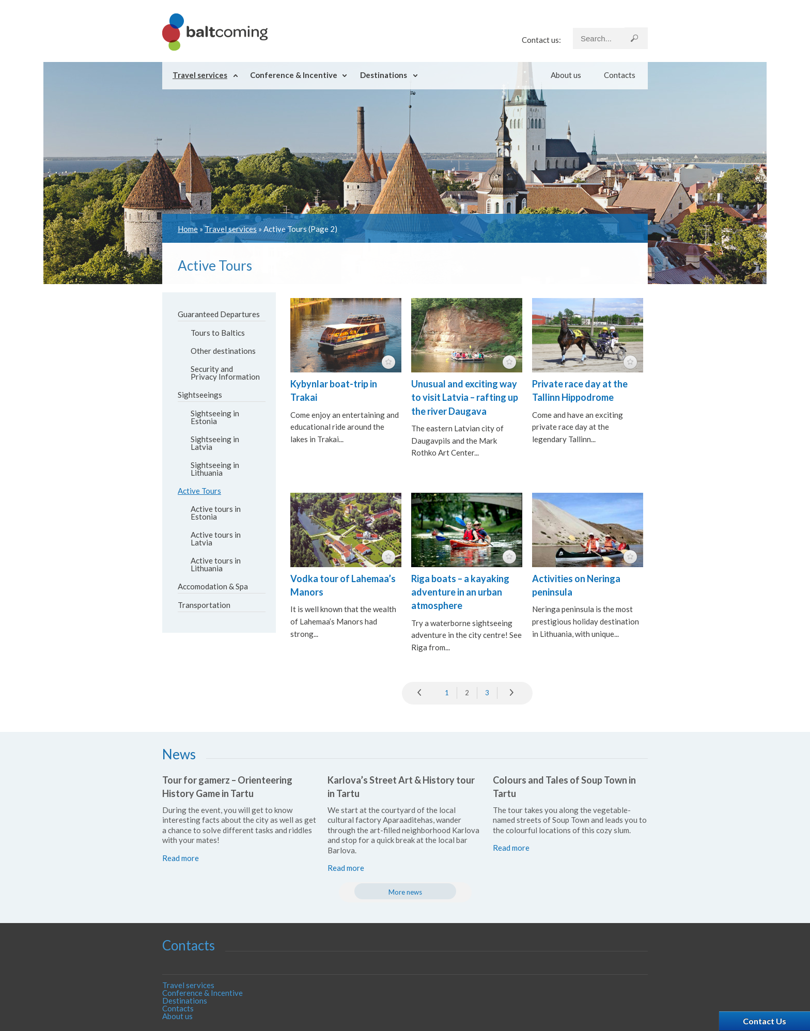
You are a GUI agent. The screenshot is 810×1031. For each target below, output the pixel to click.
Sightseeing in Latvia (215, 442)
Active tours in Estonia (216, 512)
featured (388, 362)
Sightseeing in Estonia (215, 417)
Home (188, 228)
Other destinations (223, 350)
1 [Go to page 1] (447, 693)
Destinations (383, 75)
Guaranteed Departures (219, 314)
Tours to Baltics (218, 332)
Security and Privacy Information (225, 372)
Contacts (619, 75)
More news (405, 892)
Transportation (204, 605)
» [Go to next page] (512, 693)
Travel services (200, 75)
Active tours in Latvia (216, 538)
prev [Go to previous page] (422, 693)
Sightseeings (200, 394)
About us (566, 75)
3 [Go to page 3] (487, 693)
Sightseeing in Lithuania (215, 468)
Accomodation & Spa (213, 586)
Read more (180, 858)
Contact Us (764, 1021)
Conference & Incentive (293, 75)
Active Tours (199, 490)
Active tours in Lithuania (216, 564)
